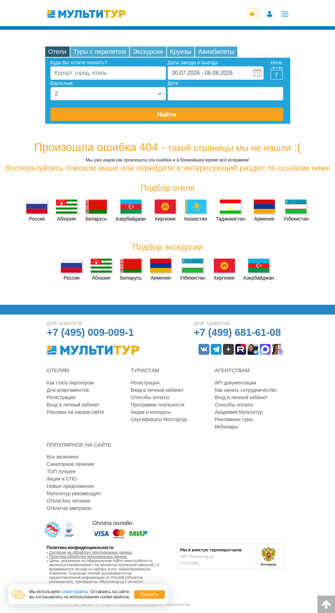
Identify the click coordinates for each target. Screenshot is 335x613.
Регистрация (61, 397)
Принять (149, 594)
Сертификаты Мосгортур (159, 419)
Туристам (145, 370)
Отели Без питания (68, 501)
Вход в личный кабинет (73, 405)
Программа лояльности (157, 405)
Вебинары (226, 427)
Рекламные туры (234, 419)
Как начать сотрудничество (246, 390)
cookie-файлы (74, 591)
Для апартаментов (68, 390)
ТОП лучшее (61, 471)
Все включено (63, 457)
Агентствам (232, 370)
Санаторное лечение (71, 464)
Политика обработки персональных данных (88, 556)
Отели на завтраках (69, 508)
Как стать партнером (70, 382)
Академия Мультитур (239, 412)
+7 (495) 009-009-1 (90, 332)
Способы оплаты (150, 397)
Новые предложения (70, 486)
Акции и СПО (62, 479)
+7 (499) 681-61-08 (237, 332)
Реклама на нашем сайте (75, 412)
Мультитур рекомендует (74, 493)
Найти (166, 114)
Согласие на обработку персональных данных (90, 552)
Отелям (58, 370)
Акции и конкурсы (151, 412)
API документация (235, 382)
